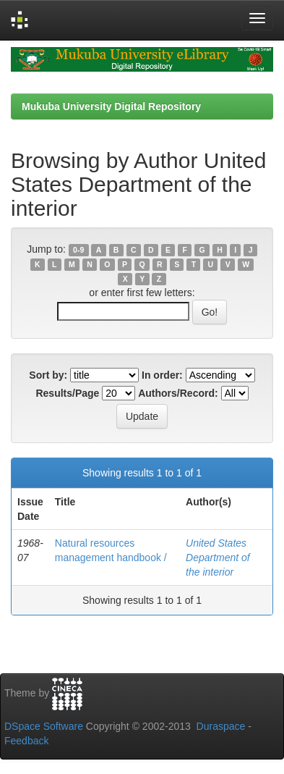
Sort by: (48, 375)
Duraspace (221, 726)
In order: (162, 375)
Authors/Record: (178, 393)
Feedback (26, 740)
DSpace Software (43, 726)
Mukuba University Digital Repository (111, 106)
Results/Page (67, 393)
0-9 (78, 249)
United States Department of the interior (218, 557)
